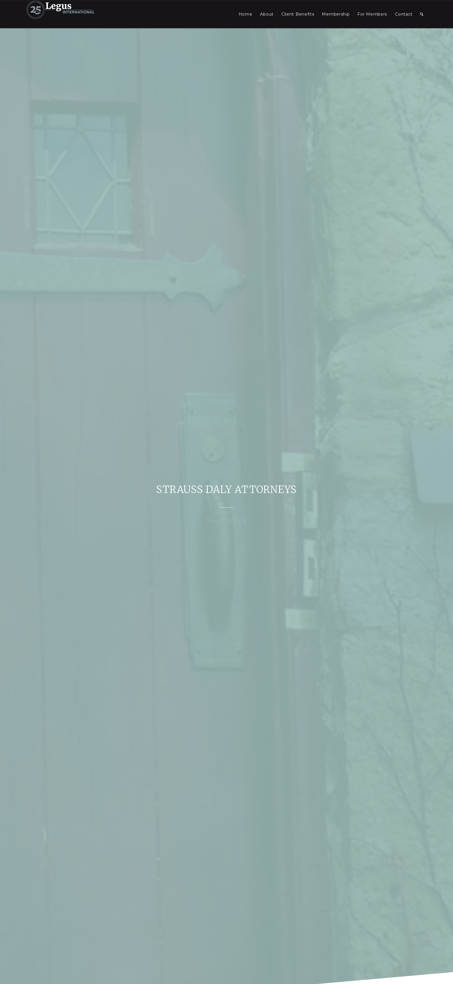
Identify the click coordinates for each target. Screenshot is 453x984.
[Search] (421, 14)
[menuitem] (245, 14)
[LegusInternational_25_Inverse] (60, 14)
